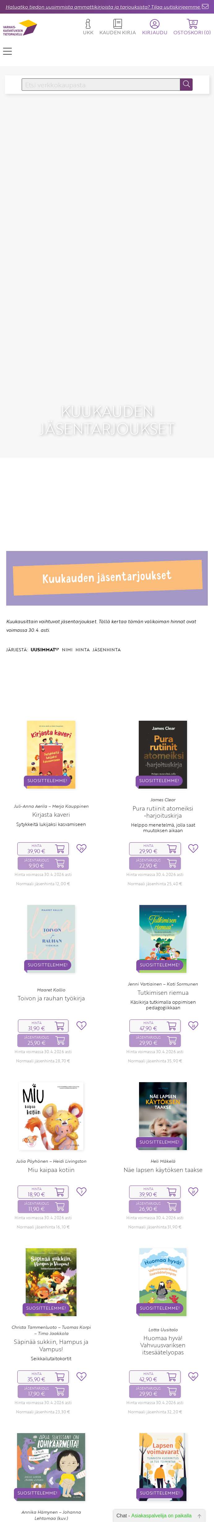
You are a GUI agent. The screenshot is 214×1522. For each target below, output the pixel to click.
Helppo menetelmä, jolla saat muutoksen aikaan (163, 789)
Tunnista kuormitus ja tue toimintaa (163, 1498)
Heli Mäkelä (163, 1123)
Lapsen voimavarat (163, 1489)
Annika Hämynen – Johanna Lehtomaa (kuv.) (51, 1477)
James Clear (163, 762)
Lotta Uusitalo (163, 1292)
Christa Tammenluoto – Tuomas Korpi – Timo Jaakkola (51, 1292)
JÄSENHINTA (106, 611)
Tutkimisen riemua (163, 954)
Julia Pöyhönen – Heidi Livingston (51, 1123)
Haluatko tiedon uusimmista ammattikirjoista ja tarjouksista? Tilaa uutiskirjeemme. (103, 6)
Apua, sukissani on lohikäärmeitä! (51, 1492)
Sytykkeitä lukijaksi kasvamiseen (51, 786)
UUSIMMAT (45, 611)
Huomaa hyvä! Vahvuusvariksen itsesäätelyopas (163, 1307)
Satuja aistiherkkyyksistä (51, 1505)
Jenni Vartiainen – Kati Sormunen (163, 946)
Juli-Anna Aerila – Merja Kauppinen (51, 768)
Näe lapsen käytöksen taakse (163, 1131)
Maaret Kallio (51, 952)
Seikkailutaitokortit (51, 1320)
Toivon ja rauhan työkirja (51, 960)
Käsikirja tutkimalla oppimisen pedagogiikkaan (163, 966)
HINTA (83, 611)
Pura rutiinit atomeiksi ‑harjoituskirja (163, 774)
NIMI (67, 611)
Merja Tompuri (163, 1481)
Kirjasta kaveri (51, 776)
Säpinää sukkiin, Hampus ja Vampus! (51, 1307)
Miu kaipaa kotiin (51, 1131)
